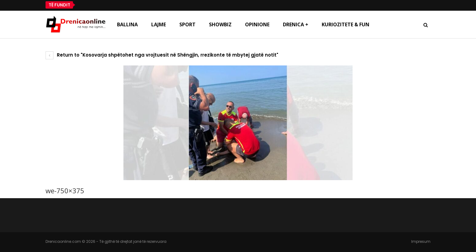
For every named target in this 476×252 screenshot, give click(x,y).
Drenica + (295, 24)
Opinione (257, 24)
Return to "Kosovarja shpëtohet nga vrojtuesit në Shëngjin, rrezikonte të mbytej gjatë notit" (162, 55)
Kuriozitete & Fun (345, 24)
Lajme (158, 24)
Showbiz (220, 24)
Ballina (127, 24)
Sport (187, 24)
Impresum (420, 241)
